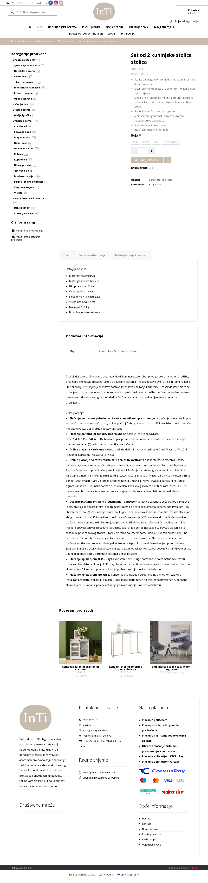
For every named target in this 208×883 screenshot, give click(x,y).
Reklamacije (148, 839)
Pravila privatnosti (152, 834)
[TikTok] (61, 2)
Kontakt (146, 823)
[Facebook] (50, 2)
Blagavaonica (156, 184)
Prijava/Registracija (186, 21)
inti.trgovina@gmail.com (94, 730)
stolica (168, 179)
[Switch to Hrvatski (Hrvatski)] (106, 874)
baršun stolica (156, 179)
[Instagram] (56, 2)
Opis (66, 255)
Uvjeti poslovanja (151, 844)
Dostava (146, 818)
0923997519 (88, 720)
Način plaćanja (150, 829)
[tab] (66, 255)
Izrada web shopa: (178, 867)
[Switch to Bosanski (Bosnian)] (82, 874)
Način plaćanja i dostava (131, 255)
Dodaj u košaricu (149, 160)
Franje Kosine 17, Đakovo (95, 735)
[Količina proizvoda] (143, 150)
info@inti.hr (87, 725)
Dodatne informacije (92, 255)
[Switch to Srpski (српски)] (128, 874)
